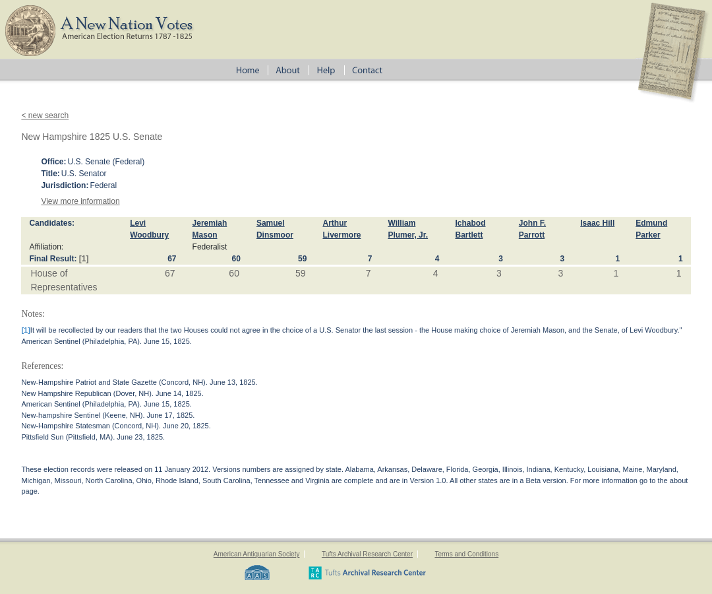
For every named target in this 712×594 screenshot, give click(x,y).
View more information (80, 201)
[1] (84, 258)
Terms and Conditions (466, 554)
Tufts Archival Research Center (367, 554)
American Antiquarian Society (257, 554)
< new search (45, 115)
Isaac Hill (597, 223)
